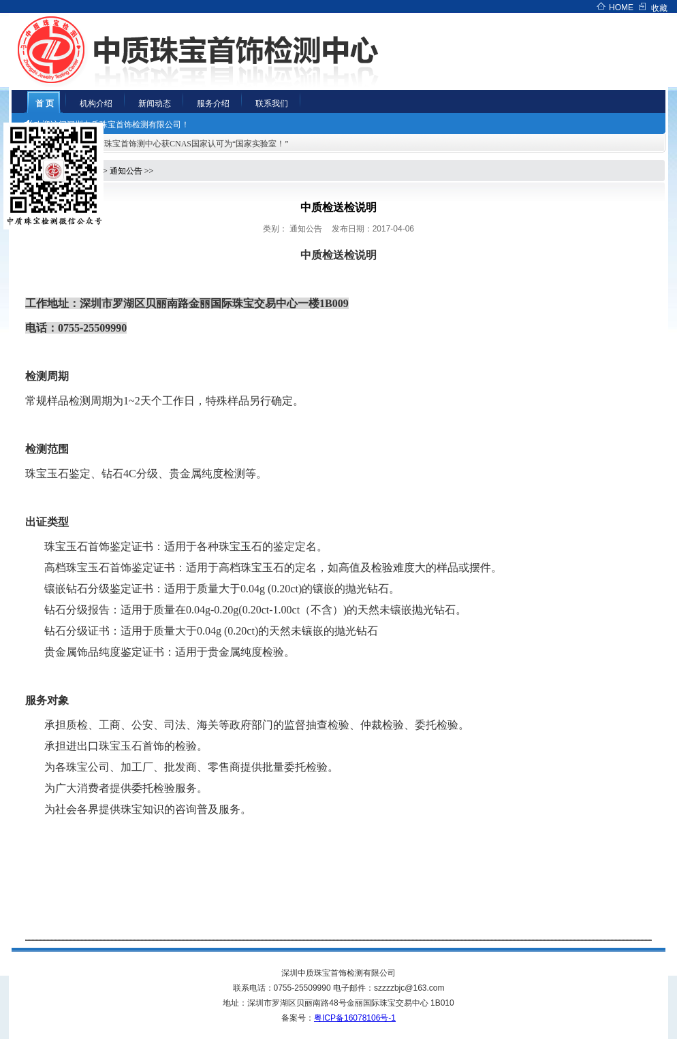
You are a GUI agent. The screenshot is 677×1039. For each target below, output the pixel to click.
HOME (621, 7)
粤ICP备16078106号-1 (355, 1018)
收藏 (659, 8)
